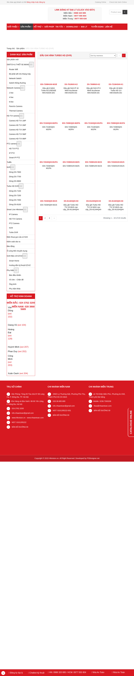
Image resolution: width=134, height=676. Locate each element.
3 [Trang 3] (49, 218)
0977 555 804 (80, 16)
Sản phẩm (27, 27)
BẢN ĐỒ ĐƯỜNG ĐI (19, 427)
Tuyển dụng (97, 27)
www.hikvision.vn (18, 418)
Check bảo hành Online (118, 2)
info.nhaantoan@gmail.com (22, 413)
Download (73, 27)
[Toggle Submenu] (31, 64)
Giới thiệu (13, 27)
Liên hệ (108, 27)
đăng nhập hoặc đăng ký (36, 2)
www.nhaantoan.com (35, 418)
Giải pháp (49, 27)
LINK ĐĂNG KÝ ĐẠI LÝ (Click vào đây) (75, 10)
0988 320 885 (80, 13)
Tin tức (60, 27)
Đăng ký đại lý (16, 673)
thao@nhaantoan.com (102, 406)
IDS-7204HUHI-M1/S (116, 166)
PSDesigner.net (93, 458)
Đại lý (84, 27)
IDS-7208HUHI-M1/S (93, 166)
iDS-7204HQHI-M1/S (48, 205)
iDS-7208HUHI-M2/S (71, 166)
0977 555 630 (81, 18)
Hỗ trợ (38, 27)
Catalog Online (100, 2)
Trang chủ (11, 48)
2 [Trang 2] (45, 218)
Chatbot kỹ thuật (36, 673)
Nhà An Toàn (98, 672)
